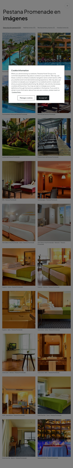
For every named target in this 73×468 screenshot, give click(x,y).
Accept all (43, 98)
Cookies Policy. (16, 92)
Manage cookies (26, 98)
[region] (36, 84)
